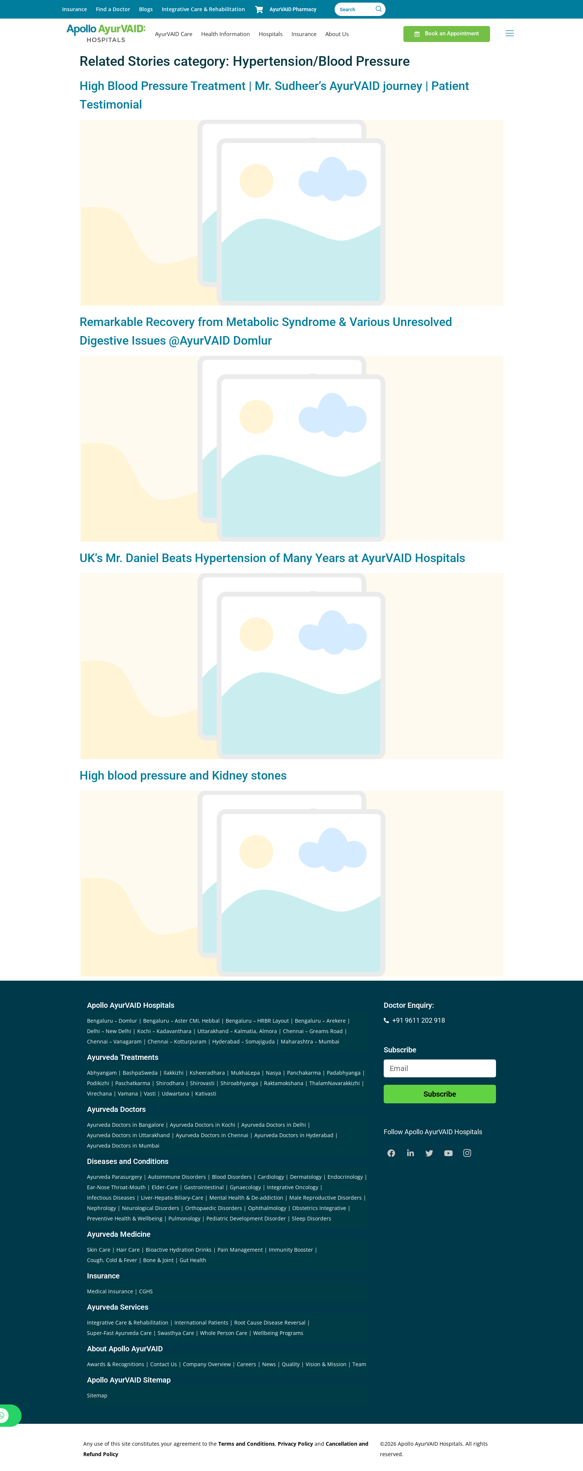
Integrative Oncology (292, 1187)
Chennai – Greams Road (313, 1031)
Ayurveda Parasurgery (114, 1176)
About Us (337, 34)
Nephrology (101, 1208)
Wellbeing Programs (278, 1332)
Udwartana (175, 1093)
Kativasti (205, 1093)
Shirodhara (170, 1083)
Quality (291, 1364)
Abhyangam (102, 1072)
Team (359, 1364)
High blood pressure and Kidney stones (183, 775)
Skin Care (98, 1249)
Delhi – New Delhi (109, 1031)
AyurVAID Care (173, 34)
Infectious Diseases (111, 1197)
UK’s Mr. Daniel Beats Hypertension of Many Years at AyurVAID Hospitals (272, 558)
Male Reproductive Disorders (325, 1197)
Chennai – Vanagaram (114, 1041)
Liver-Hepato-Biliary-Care (172, 1197)
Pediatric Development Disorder (246, 1218)
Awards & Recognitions (116, 1364)
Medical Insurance (110, 1291)
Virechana (99, 1093)
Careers (247, 1364)
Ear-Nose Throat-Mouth (116, 1187)
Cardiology (271, 1176)
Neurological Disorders (150, 1208)
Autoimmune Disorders (177, 1176)
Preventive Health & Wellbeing (124, 1218)
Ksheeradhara (207, 1072)
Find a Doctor (113, 9)
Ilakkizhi (174, 1072)
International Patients (202, 1322)
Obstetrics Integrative (319, 1208)
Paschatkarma (132, 1083)
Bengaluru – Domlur (112, 1020)
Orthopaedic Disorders (213, 1208)
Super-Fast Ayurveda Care (120, 1332)
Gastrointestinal (204, 1187)
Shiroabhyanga (239, 1083)
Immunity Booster (291, 1249)
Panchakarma (304, 1072)
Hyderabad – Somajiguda (243, 1041)
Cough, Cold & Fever (112, 1260)
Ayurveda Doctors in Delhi (273, 1124)
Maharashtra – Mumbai (310, 1041)
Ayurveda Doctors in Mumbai (123, 1145)
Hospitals (271, 34)
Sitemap (97, 1395)
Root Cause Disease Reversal (270, 1322)
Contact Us (164, 1364)
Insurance (74, 9)
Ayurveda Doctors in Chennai (212, 1135)
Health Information (225, 34)
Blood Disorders (232, 1176)
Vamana (128, 1093)
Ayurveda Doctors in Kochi (202, 1124)
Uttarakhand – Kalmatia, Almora (237, 1031)
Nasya (273, 1072)
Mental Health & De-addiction (246, 1197)
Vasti (150, 1093)
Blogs (146, 9)
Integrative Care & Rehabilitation (203, 9)
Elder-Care (165, 1187)
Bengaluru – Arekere (320, 1020)
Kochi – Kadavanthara (164, 1031)
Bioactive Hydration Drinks (179, 1249)
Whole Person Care (224, 1332)
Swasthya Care (177, 1332)
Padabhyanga (344, 1072)
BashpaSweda (140, 1072)
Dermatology (306, 1176)
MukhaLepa (245, 1072)
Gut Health (193, 1260)
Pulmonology (184, 1218)
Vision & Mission (327, 1364)
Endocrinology (345, 1176)
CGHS (146, 1291)
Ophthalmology (267, 1208)
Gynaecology (245, 1187)
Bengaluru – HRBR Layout (257, 1020)
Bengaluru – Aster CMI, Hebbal (181, 1020)
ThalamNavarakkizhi (334, 1083)
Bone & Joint (158, 1260)
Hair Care (128, 1249)
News (269, 1364)
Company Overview (207, 1364)
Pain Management (240, 1249)
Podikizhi (98, 1083)
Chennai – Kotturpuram (177, 1041)
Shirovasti (202, 1083)
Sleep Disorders (311, 1218)
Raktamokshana (283, 1083)
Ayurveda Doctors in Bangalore (125, 1124)
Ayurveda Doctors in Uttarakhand (128, 1135)
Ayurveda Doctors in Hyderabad (294, 1135)
